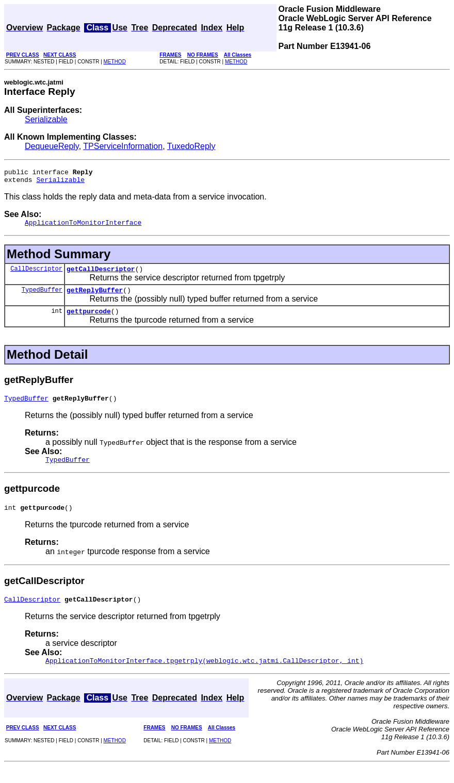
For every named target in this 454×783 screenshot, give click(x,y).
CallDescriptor (36, 274)
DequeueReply (52, 146)
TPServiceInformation (123, 146)
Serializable (46, 119)
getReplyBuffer (95, 297)
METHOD (115, 61)
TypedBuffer (42, 297)
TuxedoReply (191, 146)
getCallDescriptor (101, 274)
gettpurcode (89, 320)
